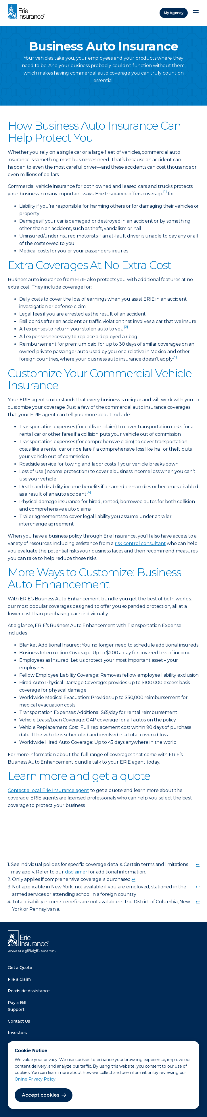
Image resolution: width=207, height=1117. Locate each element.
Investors (17, 1032)
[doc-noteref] (164, 193)
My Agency (173, 13)
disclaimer (76, 872)
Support (16, 1009)
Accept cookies (41, 1095)
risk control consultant (140, 543)
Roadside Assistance (29, 990)
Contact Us (19, 1021)
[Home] (27, 12)
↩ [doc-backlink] (198, 864)
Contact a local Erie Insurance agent (48, 790)
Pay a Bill (17, 1002)
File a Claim (19, 979)
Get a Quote (20, 967)
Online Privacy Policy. (35, 1079)
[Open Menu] (195, 12)
